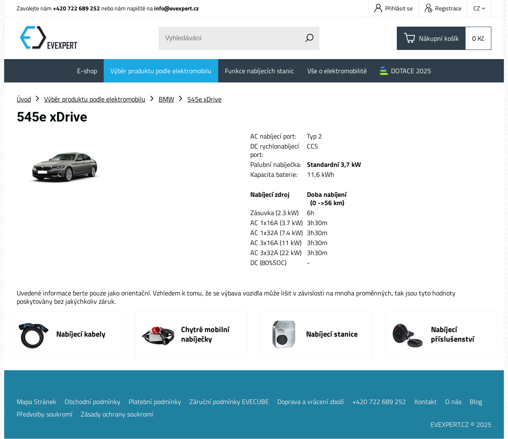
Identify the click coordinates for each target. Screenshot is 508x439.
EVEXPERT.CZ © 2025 (461, 424)
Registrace (443, 8)
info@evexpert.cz (176, 8)
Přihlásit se (393, 8)
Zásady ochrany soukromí (117, 414)
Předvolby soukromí (44, 414)
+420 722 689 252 (76, 8)
